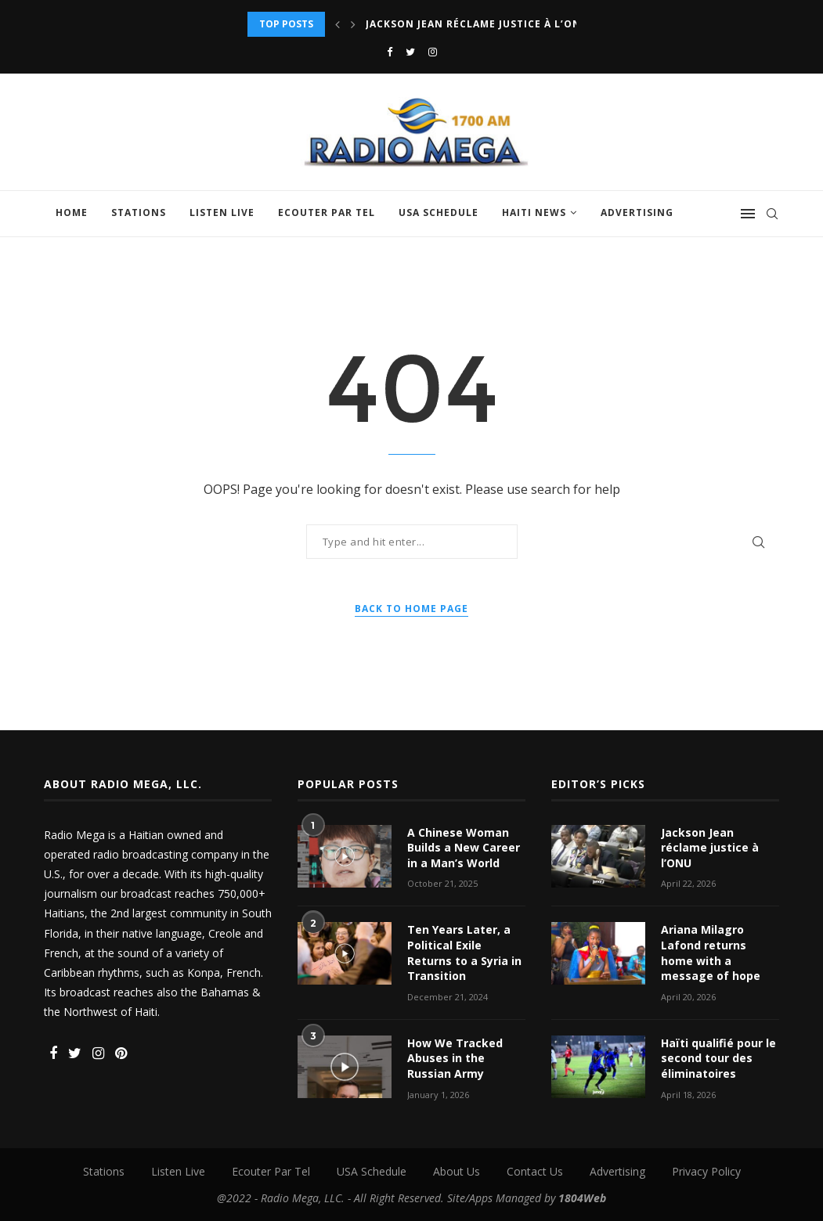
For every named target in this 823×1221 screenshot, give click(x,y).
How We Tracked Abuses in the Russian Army (455, 1058)
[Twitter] (410, 52)
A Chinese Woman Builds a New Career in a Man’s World (463, 847)
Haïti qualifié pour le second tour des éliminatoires (718, 1058)
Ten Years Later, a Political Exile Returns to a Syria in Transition (464, 952)
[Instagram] (432, 52)
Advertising (637, 212)
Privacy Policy (706, 1171)
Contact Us (535, 1171)
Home (72, 212)
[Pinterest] (121, 1053)
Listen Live (222, 212)
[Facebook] (389, 52)
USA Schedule (438, 212)
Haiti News (534, 212)
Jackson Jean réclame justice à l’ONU (477, 24)
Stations (138, 212)
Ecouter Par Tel (326, 212)
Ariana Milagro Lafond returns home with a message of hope (710, 952)
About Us (456, 1171)
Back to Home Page (411, 608)
